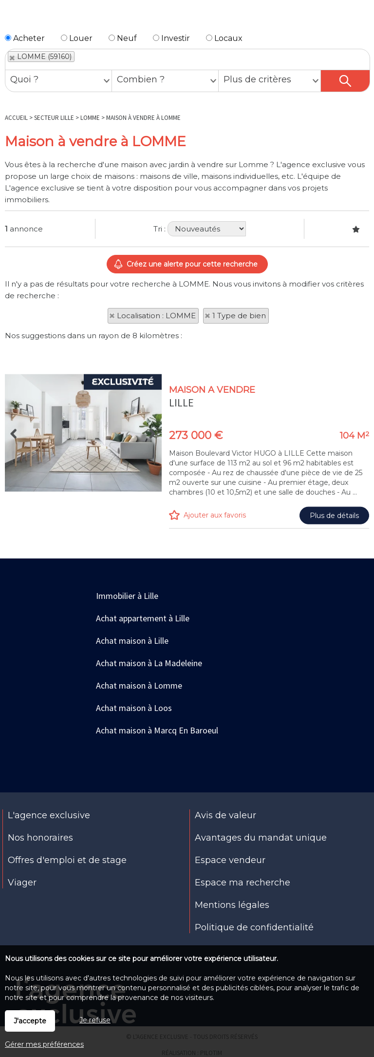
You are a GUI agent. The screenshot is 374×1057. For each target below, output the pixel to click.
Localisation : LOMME (156, 315)
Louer (77, 38)
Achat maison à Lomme (139, 685)
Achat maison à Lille (132, 640)
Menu (13, 18)
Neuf (123, 38)
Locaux (224, 38)
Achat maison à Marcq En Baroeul (157, 730)
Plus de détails (334, 591)
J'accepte (30, 1021)
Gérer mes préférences (44, 1044)
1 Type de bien (239, 315)
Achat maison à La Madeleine (149, 663)
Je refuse (95, 1020)
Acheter (25, 38)
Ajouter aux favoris (215, 590)
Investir (171, 38)
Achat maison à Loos (134, 707)
